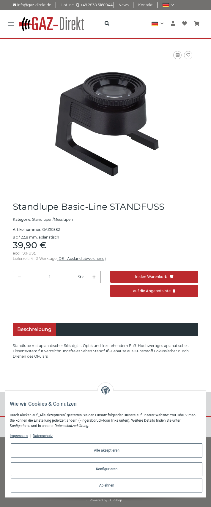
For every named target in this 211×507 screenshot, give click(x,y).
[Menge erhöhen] (94, 277)
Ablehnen (106, 485)
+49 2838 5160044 (94, 5)
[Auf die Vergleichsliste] (177, 55)
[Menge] (50, 277)
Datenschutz (43, 436)
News (124, 5)
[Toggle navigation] (11, 24)
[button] (168, 5)
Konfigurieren (106, 469)
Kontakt (145, 5)
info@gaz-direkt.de (32, 5)
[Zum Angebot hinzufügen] (154, 291)
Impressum (19, 436)
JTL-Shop (115, 500)
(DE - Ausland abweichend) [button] (81, 258)
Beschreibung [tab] (34, 329)
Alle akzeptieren (106, 450)
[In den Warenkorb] (154, 277)
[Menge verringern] (19, 277)
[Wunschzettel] (184, 24)
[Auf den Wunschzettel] (188, 55)
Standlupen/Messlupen (52, 219)
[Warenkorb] (196, 24)
